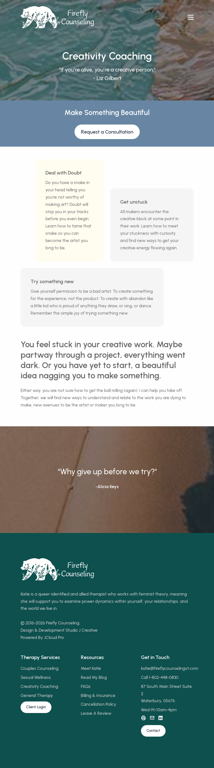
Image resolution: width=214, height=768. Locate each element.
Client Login (36, 707)
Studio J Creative (81, 630)
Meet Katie (91, 668)
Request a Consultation (107, 132)
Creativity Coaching (39, 686)
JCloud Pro (54, 637)
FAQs (86, 686)
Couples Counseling (39, 668)
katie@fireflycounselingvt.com (169, 668)
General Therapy (37, 695)
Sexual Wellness (36, 677)
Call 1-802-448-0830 (159, 677)
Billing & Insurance (98, 695)
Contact (153, 730)
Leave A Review (96, 713)
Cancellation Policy (98, 704)
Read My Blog (94, 677)
